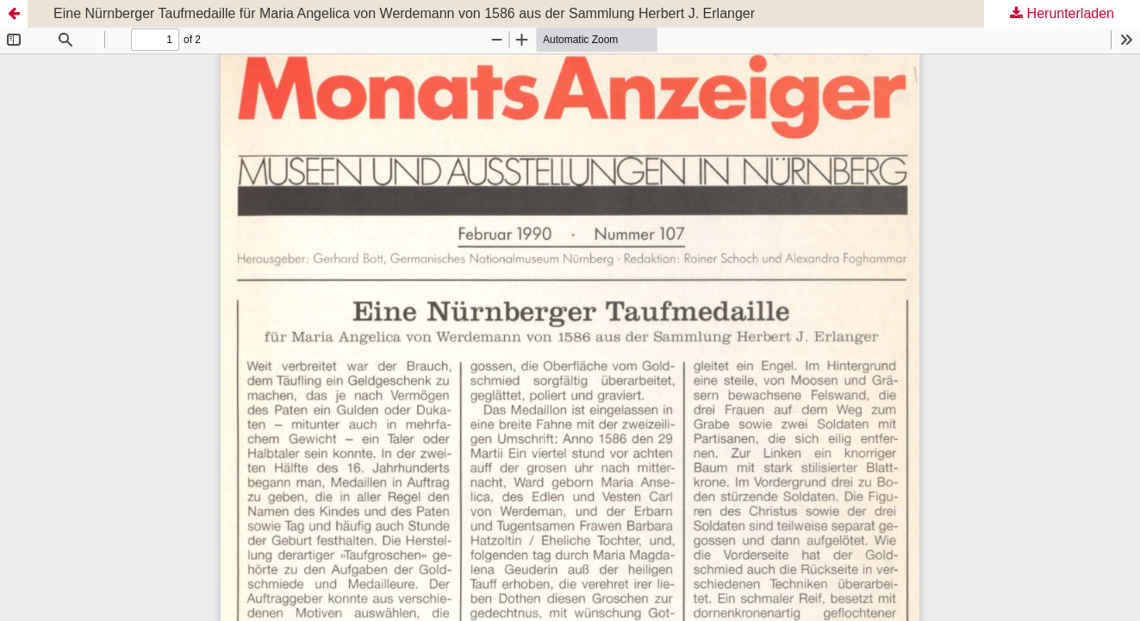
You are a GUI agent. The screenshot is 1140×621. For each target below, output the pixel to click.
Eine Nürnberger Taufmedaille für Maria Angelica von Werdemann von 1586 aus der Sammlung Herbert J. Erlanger (404, 13)
